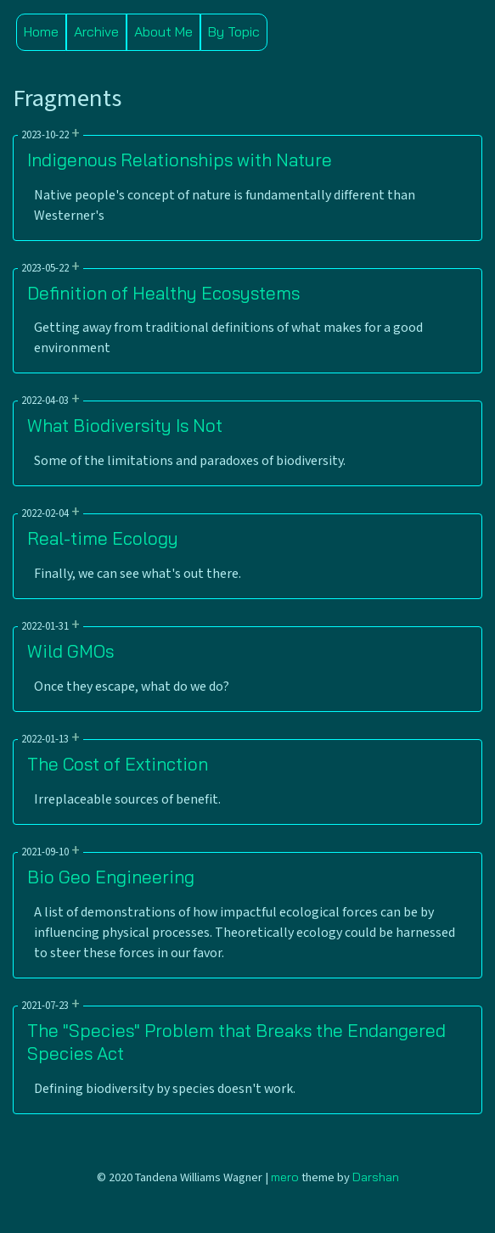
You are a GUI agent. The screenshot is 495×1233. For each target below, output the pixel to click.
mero (285, 1177)
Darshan (375, 1177)
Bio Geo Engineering (110, 877)
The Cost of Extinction (117, 764)
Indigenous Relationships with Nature (179, 160)
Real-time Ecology (102, 538)
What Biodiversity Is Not (124, 425)
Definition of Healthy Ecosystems (163, 293)
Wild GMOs (70, 651)
